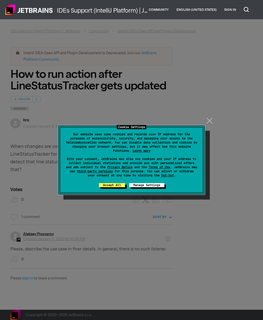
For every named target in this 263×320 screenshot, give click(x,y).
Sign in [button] (230, 10)
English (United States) (196, 10)
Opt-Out (167, 175)
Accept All (112, 185)
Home (29, 10)
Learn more (142, 151)
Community (159, 10)
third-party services (95, 171)
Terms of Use (159, 167)
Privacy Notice (120, 167)
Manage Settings (146, 185)
